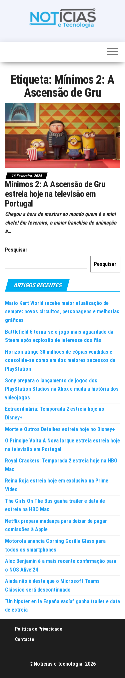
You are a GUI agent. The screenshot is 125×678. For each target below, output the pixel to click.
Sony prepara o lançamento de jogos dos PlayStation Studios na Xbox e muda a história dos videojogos (62, 389)
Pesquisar (16, 250)
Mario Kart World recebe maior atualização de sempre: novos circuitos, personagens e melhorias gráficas (62, 311)
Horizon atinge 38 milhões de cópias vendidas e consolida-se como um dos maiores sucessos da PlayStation (60, 360)
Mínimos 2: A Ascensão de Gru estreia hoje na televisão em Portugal (55, 193)
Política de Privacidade (38, 629)
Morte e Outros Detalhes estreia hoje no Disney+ (60, 429)
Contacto (24, 639)
